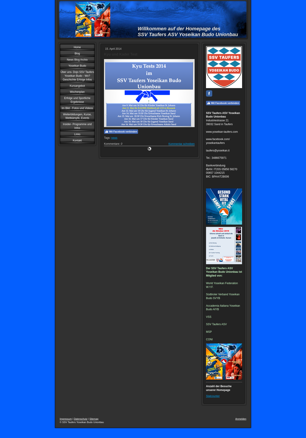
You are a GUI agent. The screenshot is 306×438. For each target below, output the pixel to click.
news (114, 137)
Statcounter (213, 396)
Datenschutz (80, 418)
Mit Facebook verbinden (121, 131)
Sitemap (94, 418)
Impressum (66, 418)
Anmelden (240, 418)
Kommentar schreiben (182, 143)
